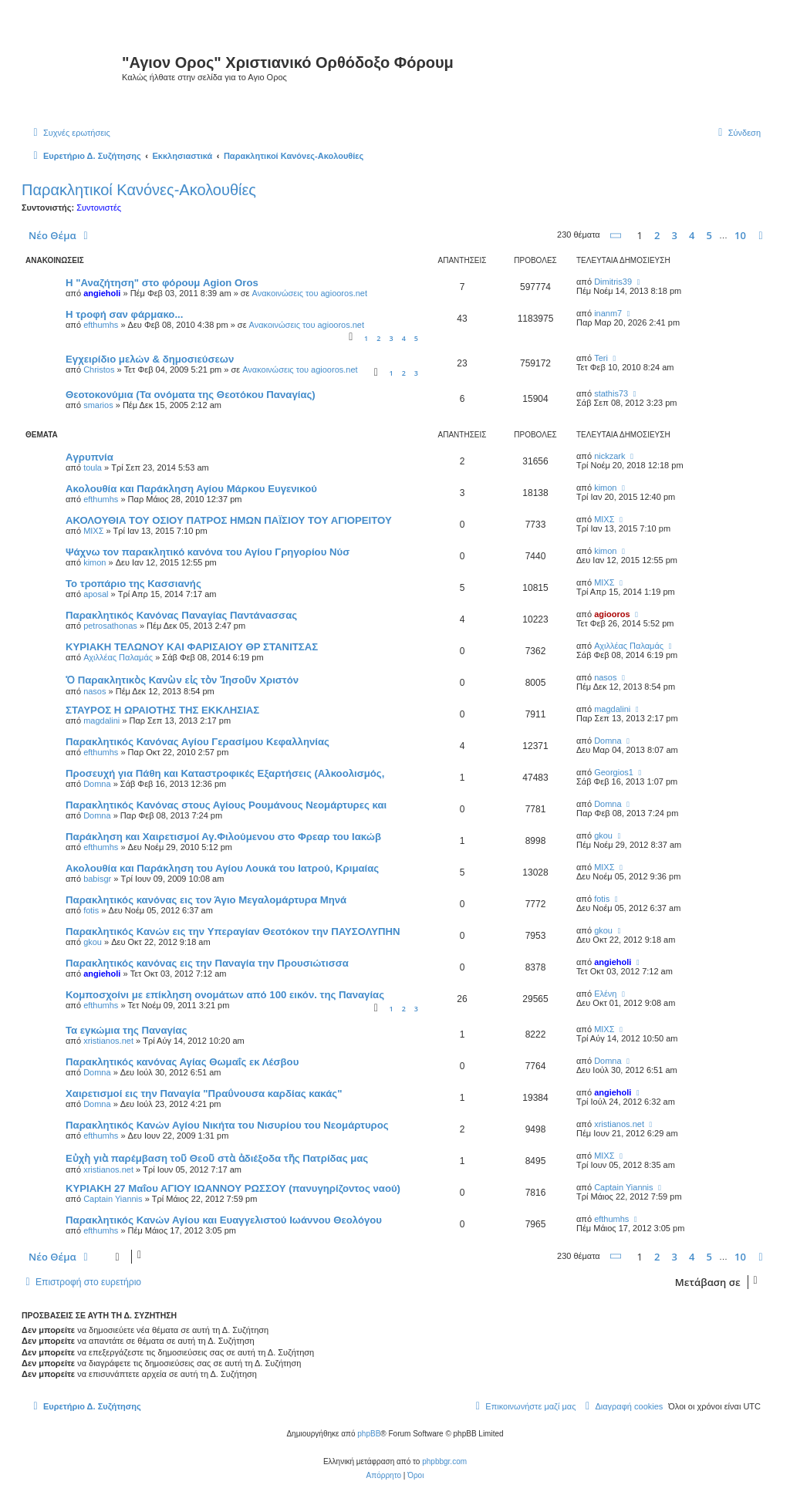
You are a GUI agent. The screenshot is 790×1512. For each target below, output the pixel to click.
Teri (601, 358)
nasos (94, 691)
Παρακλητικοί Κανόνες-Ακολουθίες (139, 189)
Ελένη (605, 993)
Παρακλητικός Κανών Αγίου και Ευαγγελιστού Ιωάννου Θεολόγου (224, 1220)
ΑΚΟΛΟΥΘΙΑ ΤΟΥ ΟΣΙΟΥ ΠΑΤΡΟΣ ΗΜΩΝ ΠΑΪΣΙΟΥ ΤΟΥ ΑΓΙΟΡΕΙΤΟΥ (229, 520)
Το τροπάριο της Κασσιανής (133, 583)
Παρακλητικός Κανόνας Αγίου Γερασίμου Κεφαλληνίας (197, 742)
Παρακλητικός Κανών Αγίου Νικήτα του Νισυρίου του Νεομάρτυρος (227, 1125)
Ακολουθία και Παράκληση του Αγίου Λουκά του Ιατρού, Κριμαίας (222, 868)
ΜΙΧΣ (93, 530)
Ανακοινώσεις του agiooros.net (309, 293)
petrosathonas (110, 625)
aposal (95, 594)
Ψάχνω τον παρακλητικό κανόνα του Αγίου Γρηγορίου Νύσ (207, 552)
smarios (98, 405)
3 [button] (674, 235)
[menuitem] (69, 132)
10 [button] (740, 235)
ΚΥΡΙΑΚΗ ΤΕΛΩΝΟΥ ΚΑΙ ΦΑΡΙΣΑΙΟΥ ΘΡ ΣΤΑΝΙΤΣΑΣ (192, 647)
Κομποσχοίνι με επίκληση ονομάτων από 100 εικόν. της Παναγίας (225, 995)
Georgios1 (613, 772)
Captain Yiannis (112, 1198)
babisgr (97, 878)
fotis (91, 910)
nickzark (609, 456)
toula (92, 467)
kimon (605, 487)
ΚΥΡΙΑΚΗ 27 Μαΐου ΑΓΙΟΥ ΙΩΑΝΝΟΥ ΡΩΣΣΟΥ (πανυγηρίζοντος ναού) (233, 1188)
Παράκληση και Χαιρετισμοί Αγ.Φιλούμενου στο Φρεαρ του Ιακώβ (223, 836)
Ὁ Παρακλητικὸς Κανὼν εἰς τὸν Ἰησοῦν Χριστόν (182, 680)
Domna (607, 740)
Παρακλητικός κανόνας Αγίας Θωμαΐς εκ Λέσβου (182, 1062)
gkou (603, 835)
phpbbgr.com (444, 1461)
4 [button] (691, 235)
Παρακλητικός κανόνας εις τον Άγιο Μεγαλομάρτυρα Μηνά (206, 900)
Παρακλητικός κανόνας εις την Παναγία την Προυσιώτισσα (207, 963)
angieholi (101, 293)
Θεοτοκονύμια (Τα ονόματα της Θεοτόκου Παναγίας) (191, 394)
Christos (98, 369)
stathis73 (611, 393)
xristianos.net (108, 1040)
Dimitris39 (613, 281)
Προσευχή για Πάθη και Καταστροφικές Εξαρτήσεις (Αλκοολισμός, (225, 773)
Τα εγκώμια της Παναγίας (126, 1030)
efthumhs (100, 324)
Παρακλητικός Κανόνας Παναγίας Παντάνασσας (181, 615)
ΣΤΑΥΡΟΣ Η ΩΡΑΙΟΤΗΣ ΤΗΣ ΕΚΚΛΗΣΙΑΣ (162, 710)
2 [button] (657, 235)
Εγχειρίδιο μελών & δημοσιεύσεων (150, 359)
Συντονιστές (98, 207)
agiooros (612, 614)
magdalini (101, 720)
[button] (616, 236)
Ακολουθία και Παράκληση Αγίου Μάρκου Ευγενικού (191, 488)
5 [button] (709, 235)
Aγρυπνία (89, 457)
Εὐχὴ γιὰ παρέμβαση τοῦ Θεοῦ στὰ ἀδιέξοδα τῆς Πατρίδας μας (217, 1158)
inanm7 (608, 313)
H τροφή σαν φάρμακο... (124, 314)
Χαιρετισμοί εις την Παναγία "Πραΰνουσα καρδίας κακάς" (204, 1093)
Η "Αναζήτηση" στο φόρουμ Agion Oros (162, 283)
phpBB (368, 1433)
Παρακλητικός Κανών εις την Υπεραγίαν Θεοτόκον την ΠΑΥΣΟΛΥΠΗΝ (233, 931)
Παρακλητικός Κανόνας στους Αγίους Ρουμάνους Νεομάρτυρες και (226, 805)
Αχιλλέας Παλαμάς (118, 657)
